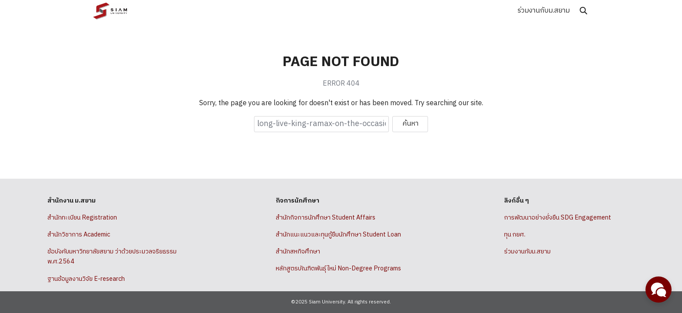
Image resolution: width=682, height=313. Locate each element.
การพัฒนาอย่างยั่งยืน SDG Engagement (557, 218)
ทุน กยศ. (514, 235)
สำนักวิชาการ (64, 235)
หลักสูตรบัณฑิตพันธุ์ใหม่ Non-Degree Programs (338, 268)
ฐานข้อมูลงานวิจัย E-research (86, 279)
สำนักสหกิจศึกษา (298, 251)
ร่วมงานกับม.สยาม (544, 11)
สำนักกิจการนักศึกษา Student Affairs (325, 218)
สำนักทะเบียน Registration (82, 218)
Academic (97, 235)
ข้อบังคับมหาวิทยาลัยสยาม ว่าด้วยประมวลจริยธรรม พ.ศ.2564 (112, 256)
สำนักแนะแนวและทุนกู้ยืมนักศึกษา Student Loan (338, 235)
